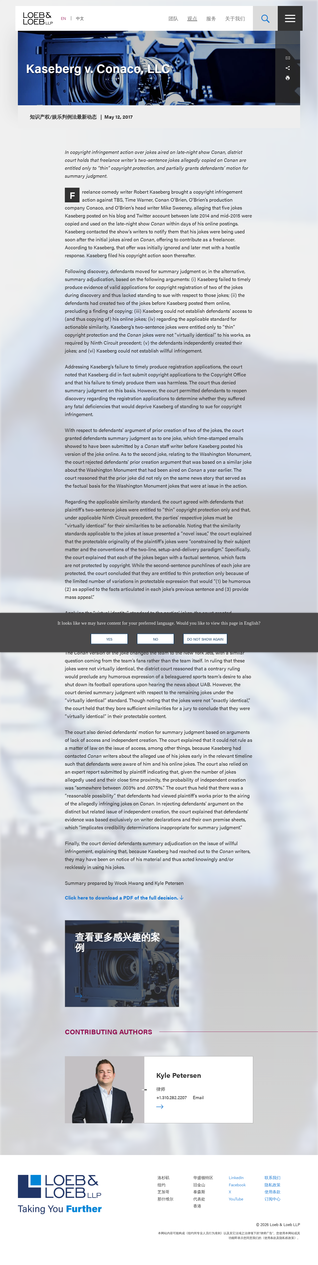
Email (198, 1097)
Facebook (237, 1185)
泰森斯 (199, 1192)
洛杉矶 (163, 1178)
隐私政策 (272, 1185)
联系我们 (272, 1178)
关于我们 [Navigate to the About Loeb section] (232, 18)
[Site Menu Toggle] (287, 18)
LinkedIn (236, 1178)
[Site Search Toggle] (262, 18)
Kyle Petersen (178, 1075)
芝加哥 (163, 1192)
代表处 (199, 1199)
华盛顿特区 (203, 1178)
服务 (209, 18)
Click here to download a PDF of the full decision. (121, 897)
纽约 (161, 1185)
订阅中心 (272, 1199)
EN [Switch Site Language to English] (66, 18)
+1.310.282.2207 (171, 1097)
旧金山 (199, 1185)
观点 (190, 18)
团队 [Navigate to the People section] (171, 18)
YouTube (236, 1199)
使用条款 (272, 1192)
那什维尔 (165, 1199)
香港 (197, 1206)
